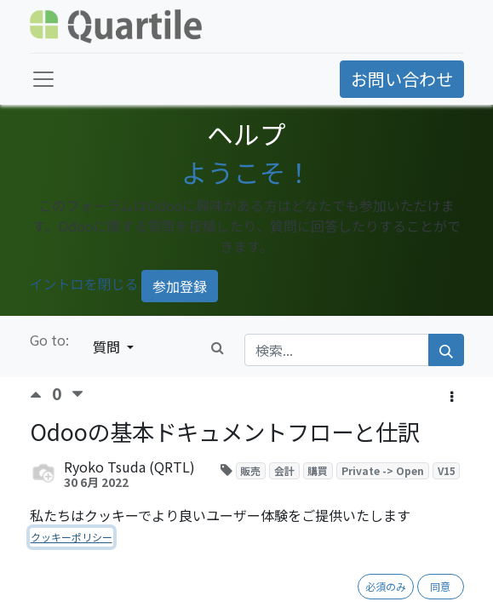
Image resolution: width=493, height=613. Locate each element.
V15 (447, 470)
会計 (284, 470)
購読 (229, 512)
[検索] (446, 350)
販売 (250, 470)
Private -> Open (382, 470)
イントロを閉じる (84, 283)
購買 (317, 470)
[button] (451, 396)
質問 (108, 346)
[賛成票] (41, 394)
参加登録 (179, 286)
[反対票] (77, 394)
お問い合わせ (402, 78)
